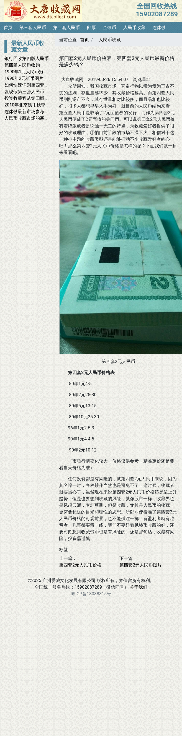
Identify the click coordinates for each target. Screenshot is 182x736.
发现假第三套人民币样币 (28, 91)
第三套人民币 (32, 27)
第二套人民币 (66, 27)
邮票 (91, 27)
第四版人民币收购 (22, 65)
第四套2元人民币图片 (140, 565)
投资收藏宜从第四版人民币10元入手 (40, 98)
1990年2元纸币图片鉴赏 (28, 78)
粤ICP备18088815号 (91, 593)
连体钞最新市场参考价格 (28, 111)
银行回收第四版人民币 (26, 58)
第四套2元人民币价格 (80, 565)
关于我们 (138, 587)
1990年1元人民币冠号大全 (30, 71)
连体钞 (159, 27)
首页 (8, 27)
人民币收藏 (134, 27)
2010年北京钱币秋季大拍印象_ (34, 105)
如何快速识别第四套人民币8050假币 (40, 85)
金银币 (109, 27)
